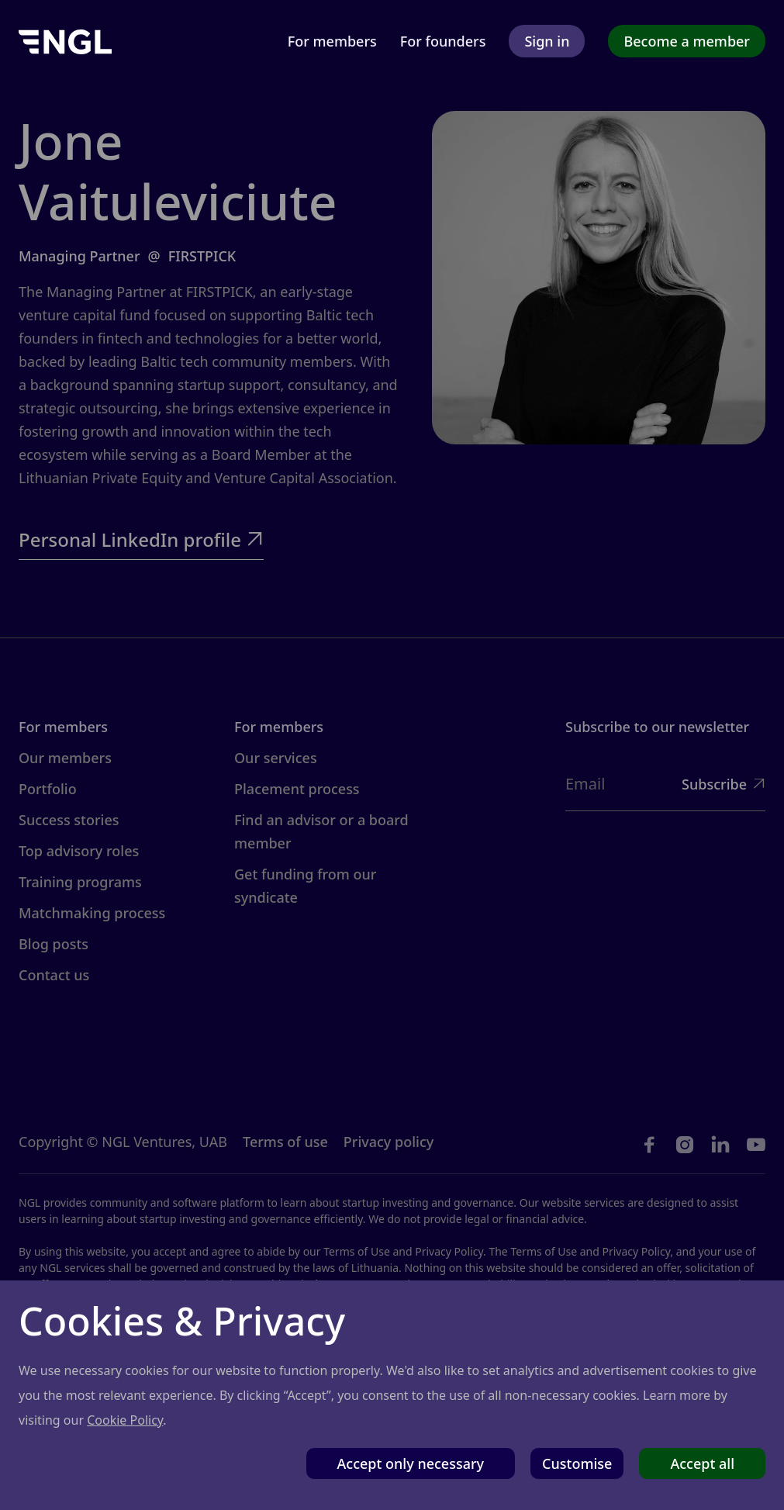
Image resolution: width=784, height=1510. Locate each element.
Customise (577, 1463)
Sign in (546, 41)
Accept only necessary (411, 1463)
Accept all (702, 1463)
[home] (65, 41)
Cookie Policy (125, 1420)
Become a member (686, 41)
